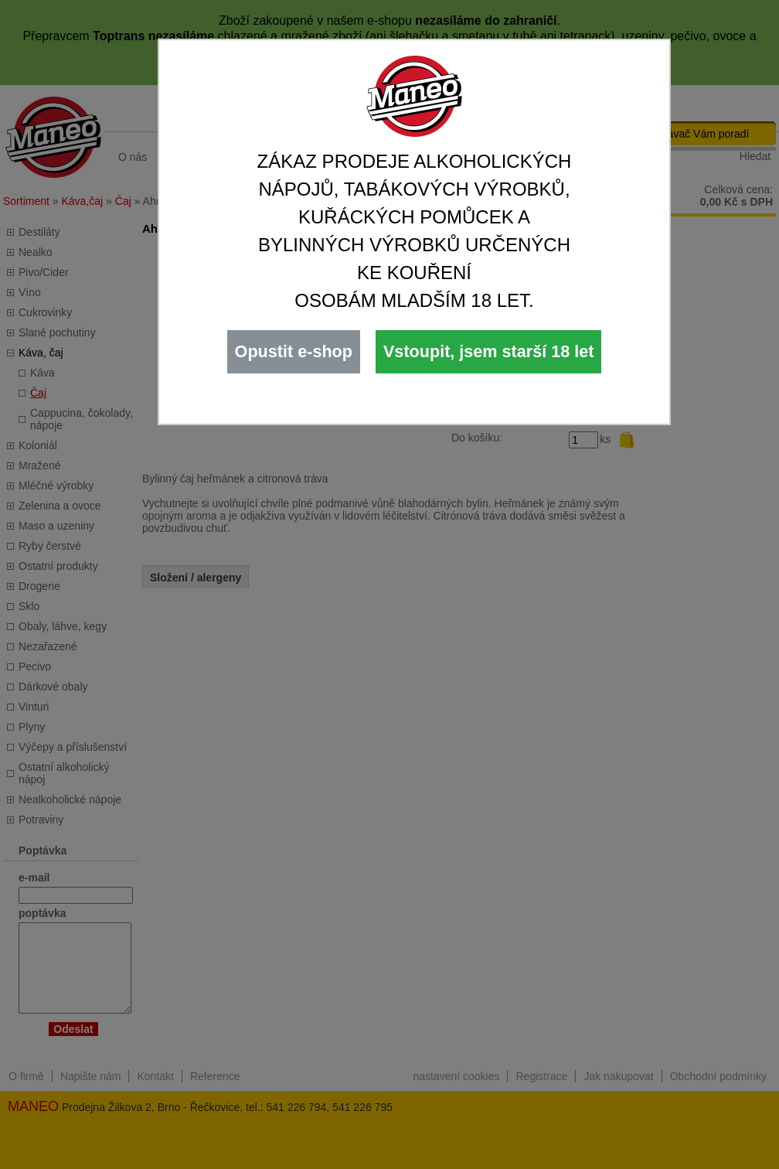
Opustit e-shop (293, 351)
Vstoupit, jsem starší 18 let (488, 351)
